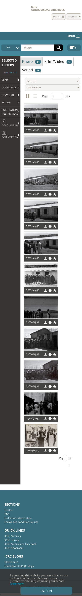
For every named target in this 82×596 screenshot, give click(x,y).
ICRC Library (11, 540)
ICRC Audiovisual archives (48, 8)
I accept (46, 591)
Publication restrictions (10, 111)
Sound (31, 70)
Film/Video (58, 61)
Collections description (18, 518)
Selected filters (9, 62)
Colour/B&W (10, 123)
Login (56, 16)
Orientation (10, 135)
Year (5, 80)
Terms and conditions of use (21, 522)
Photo (31, 61)
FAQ (6, 514)
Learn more (17, 584)
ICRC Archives (12, 536)
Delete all (10, 72)
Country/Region (11, 87)
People (6, 102)
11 (38, 62)
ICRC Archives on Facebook (20, 544)
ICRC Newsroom (13, 548)
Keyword (8, 95)
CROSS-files (11, 562)
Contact (9, 510)
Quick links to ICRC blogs (19, 566)
